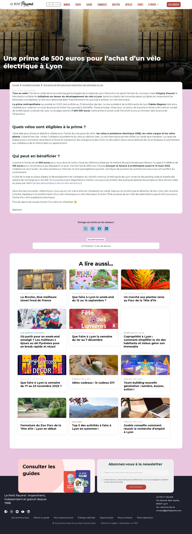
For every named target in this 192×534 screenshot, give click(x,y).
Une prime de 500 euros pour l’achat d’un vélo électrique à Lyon (73, 85)
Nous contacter (125, 517)
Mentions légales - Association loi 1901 (119, 523)
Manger (67, 4)
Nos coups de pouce (63, 517)
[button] (153, 4)
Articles (128, 4)
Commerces (102, 4)
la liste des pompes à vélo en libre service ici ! (57, 183)
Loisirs (89, 4)
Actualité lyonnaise (31, 85)
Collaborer (173, 4)
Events (140, 4)
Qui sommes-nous (20, 517)
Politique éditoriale (86, 517)
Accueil (15, 85)
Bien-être (116, 4)
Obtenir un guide (41, 517)
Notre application (145, 517)
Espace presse (106, 517)
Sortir (78, 4)
